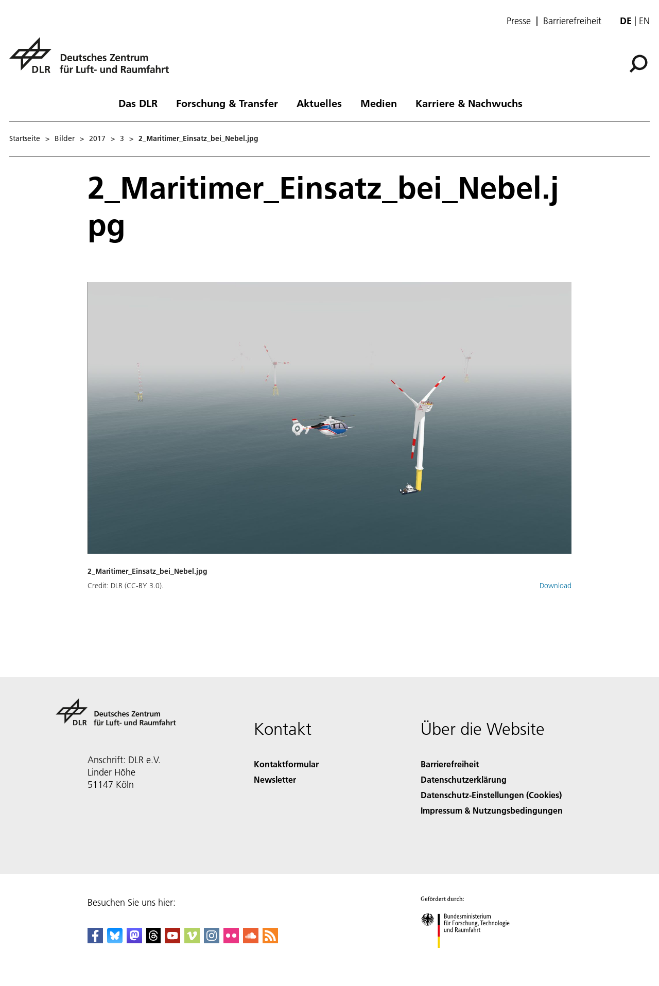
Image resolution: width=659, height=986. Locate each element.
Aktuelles (319, 103)
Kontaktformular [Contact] (286, 764)
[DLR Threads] (153, 940)
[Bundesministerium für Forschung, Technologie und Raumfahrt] (471, 957)
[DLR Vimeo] (192, 940)
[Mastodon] (134, 940)
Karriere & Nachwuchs (469, 103)
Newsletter (275, 779)
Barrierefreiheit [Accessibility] (450, 764)
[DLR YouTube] (172, 940)
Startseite (24, 138)
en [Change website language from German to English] (644, 21)
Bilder (65, 138)
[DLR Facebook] (95, 940)
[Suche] (638, 64)
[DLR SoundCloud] (250, 940)
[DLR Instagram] (211, 940)
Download (555, 585)
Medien (378, 103)
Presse (519, 21)
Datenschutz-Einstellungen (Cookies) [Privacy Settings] (491, 794)
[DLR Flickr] (231, 940)
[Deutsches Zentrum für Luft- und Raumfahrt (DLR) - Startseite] (93, 61)
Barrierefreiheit (572, 21)
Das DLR (138, 103)
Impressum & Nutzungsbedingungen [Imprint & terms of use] (492, 810)
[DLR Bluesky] (115, 940)
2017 (97, 138)
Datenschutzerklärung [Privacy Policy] (464, 779)
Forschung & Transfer (227, 103)
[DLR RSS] (270, 940)
